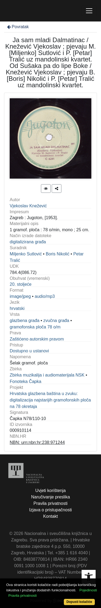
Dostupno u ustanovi (29, 351)
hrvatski (17, 308)
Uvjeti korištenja (50, 490)
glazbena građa (24, 320)
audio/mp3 (45, 296)
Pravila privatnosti (50, 503)
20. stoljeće (21, 284)
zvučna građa (56, 320)
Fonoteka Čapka (25, 381)
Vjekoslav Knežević (28, 206)
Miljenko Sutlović (26, 254)
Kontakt (50, 516)
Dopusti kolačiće (79, 602)
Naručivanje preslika (50, 497)
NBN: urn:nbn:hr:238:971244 (37, 442)
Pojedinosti (88, 590)
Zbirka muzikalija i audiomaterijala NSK (47, 375)
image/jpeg (20, 296)
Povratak (17, 26)
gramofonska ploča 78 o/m (35, 327)
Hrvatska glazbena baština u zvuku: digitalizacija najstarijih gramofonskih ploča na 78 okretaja (50, 400)
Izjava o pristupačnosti (50, 510)
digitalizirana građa (28, 242)
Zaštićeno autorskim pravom (37, 339)
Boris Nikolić (57, 254)
